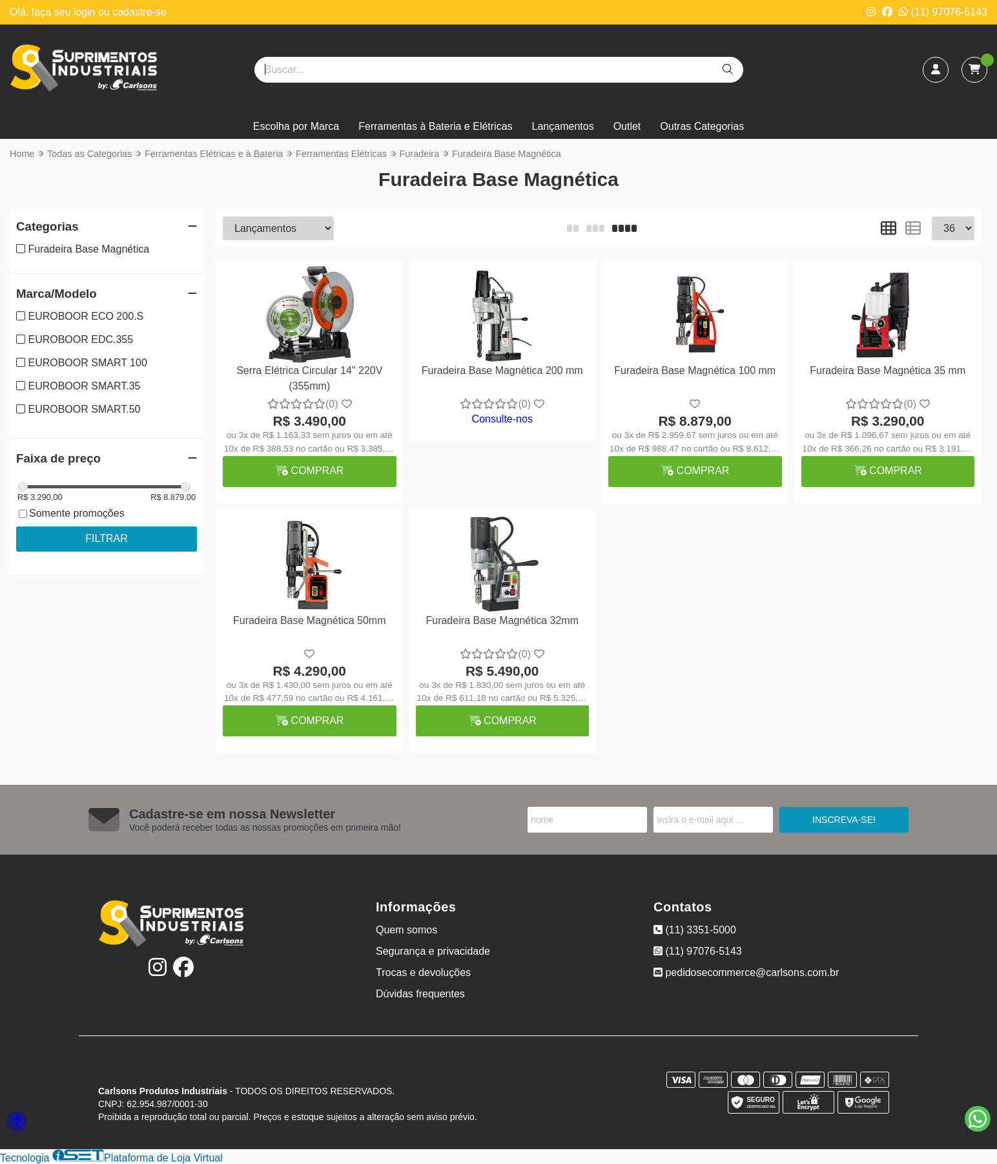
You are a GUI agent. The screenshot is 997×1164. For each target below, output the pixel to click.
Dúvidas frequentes (420, 993)
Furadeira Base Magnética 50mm (309, 620)
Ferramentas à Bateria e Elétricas (435, 126)
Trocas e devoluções (423, 972)
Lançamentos (563, 126)
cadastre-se (139, 11)
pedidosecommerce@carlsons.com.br (746, 972)
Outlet (627, 126)
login (86, 11)
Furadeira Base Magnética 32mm (502, 620)
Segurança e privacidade (433, 951)
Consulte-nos (502, 418)
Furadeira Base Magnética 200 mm (502, 370)
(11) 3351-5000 (694, 929)
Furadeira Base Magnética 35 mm (887, 370)
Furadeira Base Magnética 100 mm (695, 370)
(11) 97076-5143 (943, 11)
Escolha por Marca (296, 126)
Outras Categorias (702, 126)
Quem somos (406, 929)
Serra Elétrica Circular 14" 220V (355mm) (309, 378)
